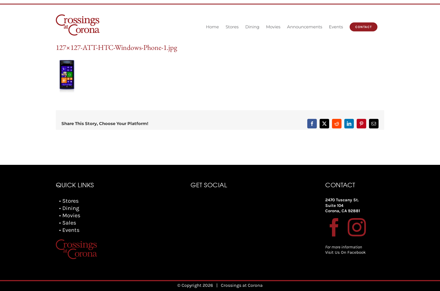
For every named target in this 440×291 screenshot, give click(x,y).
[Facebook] (334, 227)
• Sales (67, 223)
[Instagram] (357, 227)
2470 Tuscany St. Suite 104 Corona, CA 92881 (342, 205)
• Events (69, 230)
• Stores (69, 201)
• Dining (69, 208)
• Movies (70, 215)
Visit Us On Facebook (345, 252)
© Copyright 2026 (195, 285)
